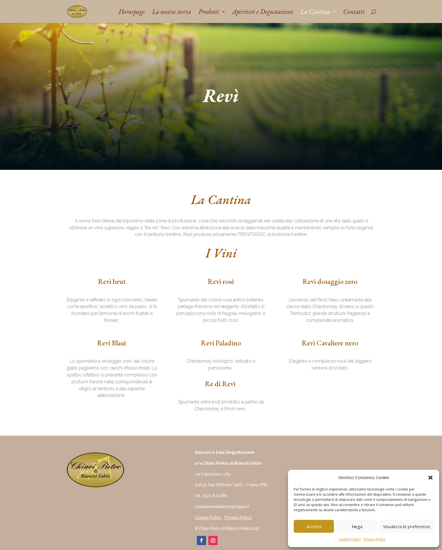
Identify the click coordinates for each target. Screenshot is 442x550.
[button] (430, 477)
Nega (357, 526)
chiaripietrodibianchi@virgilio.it (222, 506)
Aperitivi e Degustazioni (262, 12)
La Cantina (315, 12)
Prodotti (208, 12)
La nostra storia (171, 12)
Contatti (354, 12)
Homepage (132, 12)
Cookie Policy (350, 539)
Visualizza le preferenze (406, 526)
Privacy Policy (374, 539)
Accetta (313, 526)
